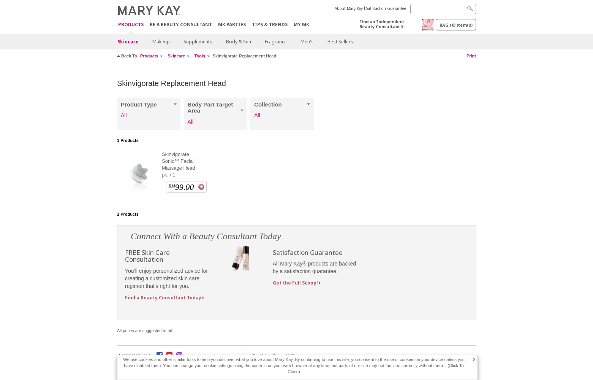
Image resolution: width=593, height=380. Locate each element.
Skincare (128, 41)
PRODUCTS (131, 25)
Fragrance (276, 41)
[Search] (443, 9)
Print (471, 56)
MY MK (301, 24)
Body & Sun (238, 41)
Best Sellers (340, 41)
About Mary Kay (349, 8)
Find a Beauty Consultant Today (163, 297)
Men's (307, 41)
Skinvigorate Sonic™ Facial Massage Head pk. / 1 (178, 164)
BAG (456, 25)
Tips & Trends (270, 24)
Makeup (161, 41)
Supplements (197, 41)
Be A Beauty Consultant (181, 24)
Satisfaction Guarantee (386, 8)
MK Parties (232, 24)
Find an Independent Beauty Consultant (381, 24)
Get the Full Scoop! (295, 283)
